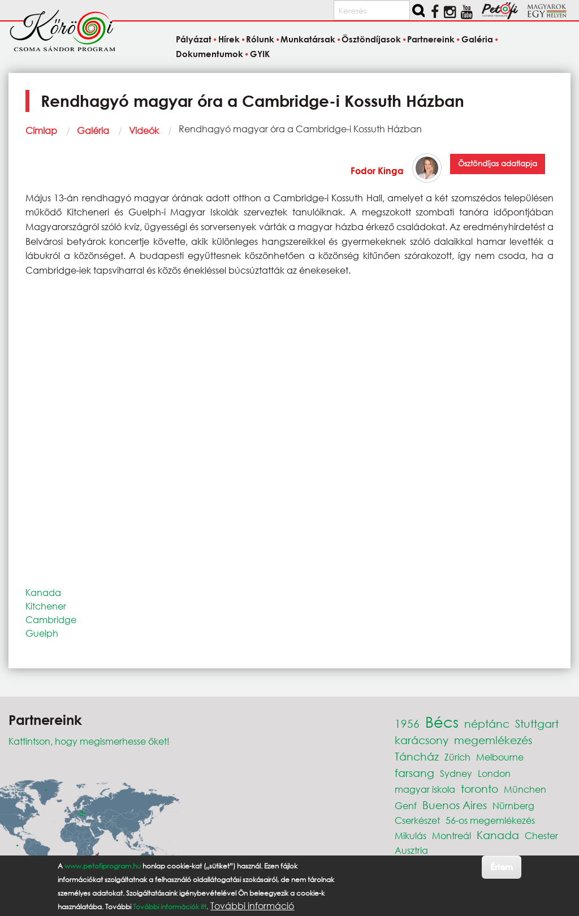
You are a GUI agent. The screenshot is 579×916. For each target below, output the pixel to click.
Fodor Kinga (377, 170)
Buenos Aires (454, 804)
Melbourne (500, 757)
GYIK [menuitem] (260, 54)
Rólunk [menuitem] (260, 39)
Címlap (41, 130)
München (525, 789)
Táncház (417, 756)
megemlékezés (493, 739)
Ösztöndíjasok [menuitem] (371, 39)
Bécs (442, 721)
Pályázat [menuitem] (193, 39)
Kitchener (45, 606)
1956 (407, 723)
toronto (479, 788)
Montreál (451, 835)
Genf (406, 805)
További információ (252, 905)
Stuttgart (537, 723)
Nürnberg (513, 805)
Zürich (457, 757)
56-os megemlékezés (490, 820)
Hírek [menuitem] (229, 39)
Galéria (93, 130)
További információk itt (169, 906)
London (494, 773)
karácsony (421, 739)
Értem (501, 866)
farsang (414, 772)
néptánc (486, 723)
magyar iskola (425, 789)
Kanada (43, 592)
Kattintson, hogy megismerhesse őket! (89, 741)
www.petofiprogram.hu (102, 866)
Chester (541, 835)
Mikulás (410, 835)
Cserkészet (417, 820)
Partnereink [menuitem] (431, 39)
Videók (144, 130)
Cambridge (50, 619)
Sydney (456, 773)
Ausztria (411, 850)
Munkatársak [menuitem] (307, 39)
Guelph (41, 633)
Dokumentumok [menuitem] (209, 54)
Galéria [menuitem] (477, 39)
